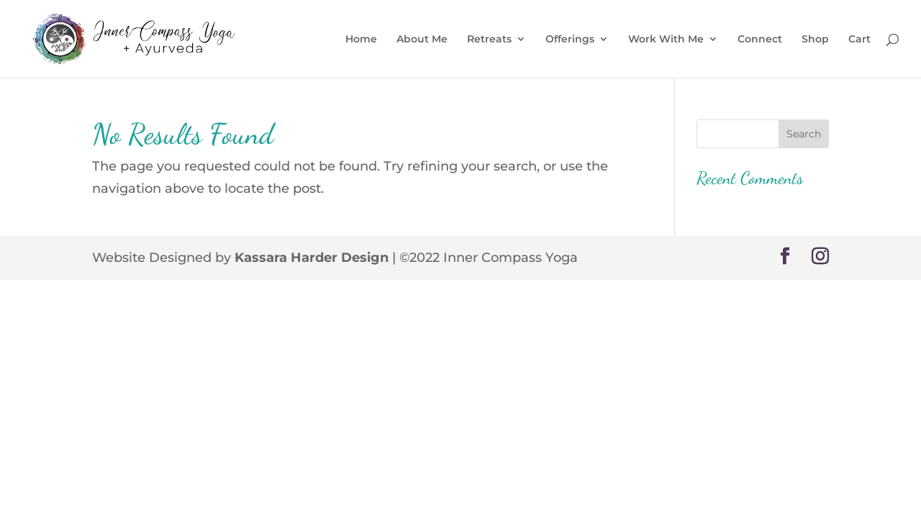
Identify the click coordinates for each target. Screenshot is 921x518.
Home (361, 39)
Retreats (489, 39)
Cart (859, 39)
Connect (760, 39)
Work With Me (666, 39)
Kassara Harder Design (312, 257)
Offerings (569, 39)
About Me (422, 39)
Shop (815, 39)
